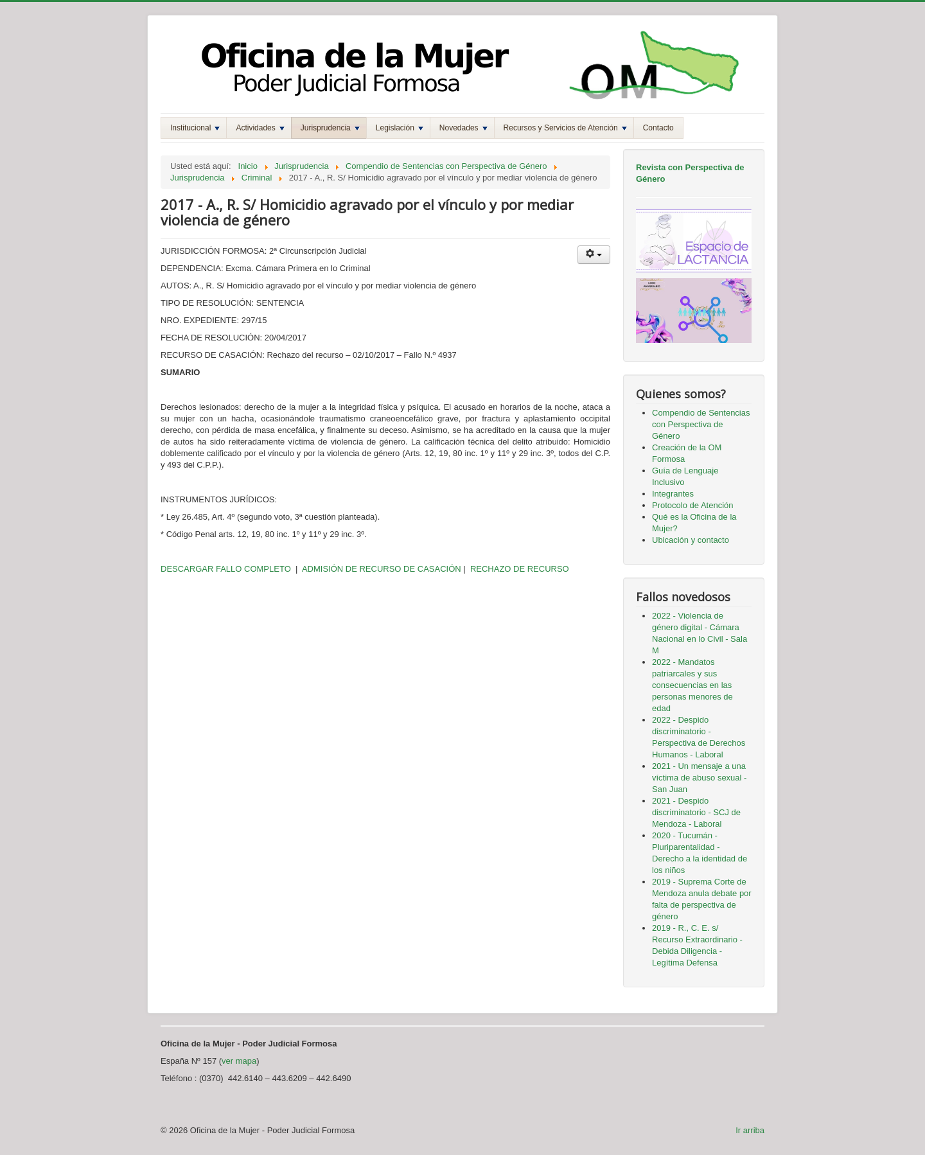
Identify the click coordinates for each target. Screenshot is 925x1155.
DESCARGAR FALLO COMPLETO (226, 569)
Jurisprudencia (330, 127)
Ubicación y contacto (690, 540)
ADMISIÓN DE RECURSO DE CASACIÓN (381, 569)
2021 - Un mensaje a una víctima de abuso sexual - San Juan (699, 777)
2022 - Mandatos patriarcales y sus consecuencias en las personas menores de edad (692, 685)
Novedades (463, 127)
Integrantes (673, 493)
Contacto (658, 127)
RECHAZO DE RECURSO (518, 569)
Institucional (195, 127)
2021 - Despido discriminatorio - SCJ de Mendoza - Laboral (696, 812)
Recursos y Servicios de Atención (565, 127)
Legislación (399, 127)
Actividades (260, 127)
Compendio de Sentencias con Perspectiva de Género (701, 424)
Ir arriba (750, 1130)
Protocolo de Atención (692, 505)
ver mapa (239, 1061)
